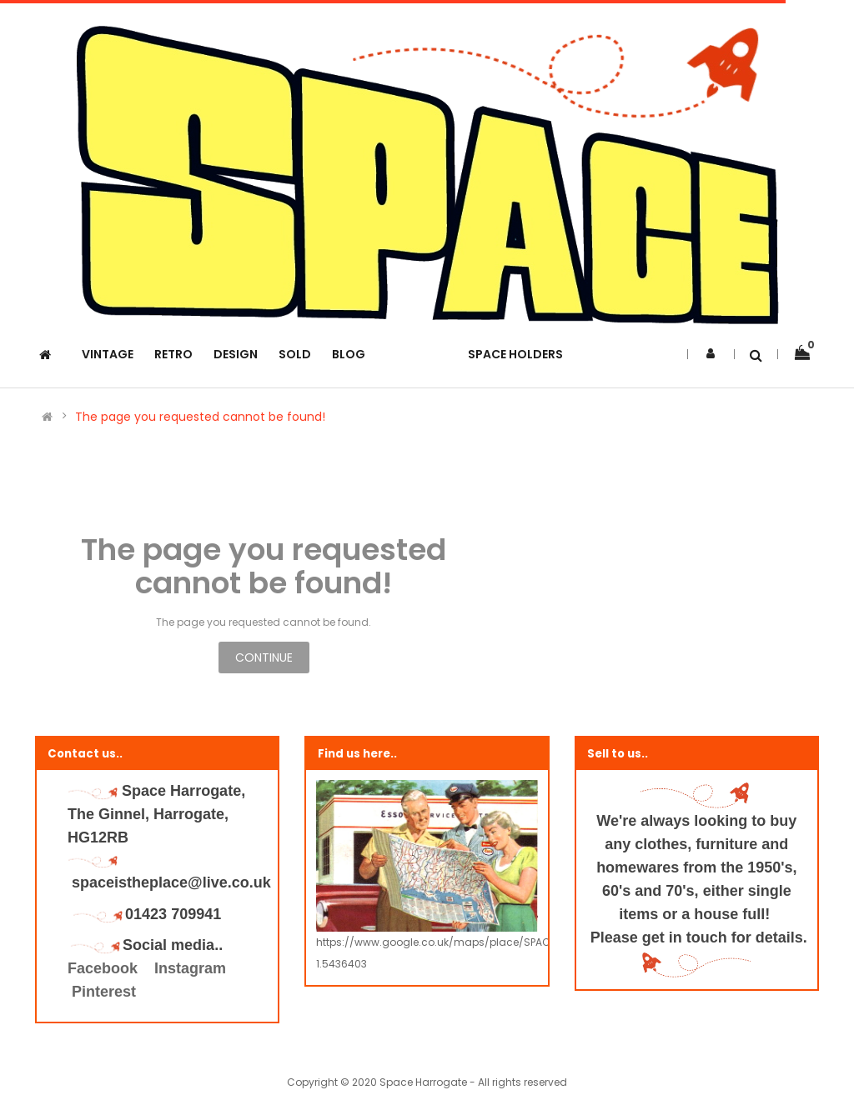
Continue (264, 657)
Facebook (105, 968)
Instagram (190, 968)
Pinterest (104, 991)
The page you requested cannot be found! (200, 417)
